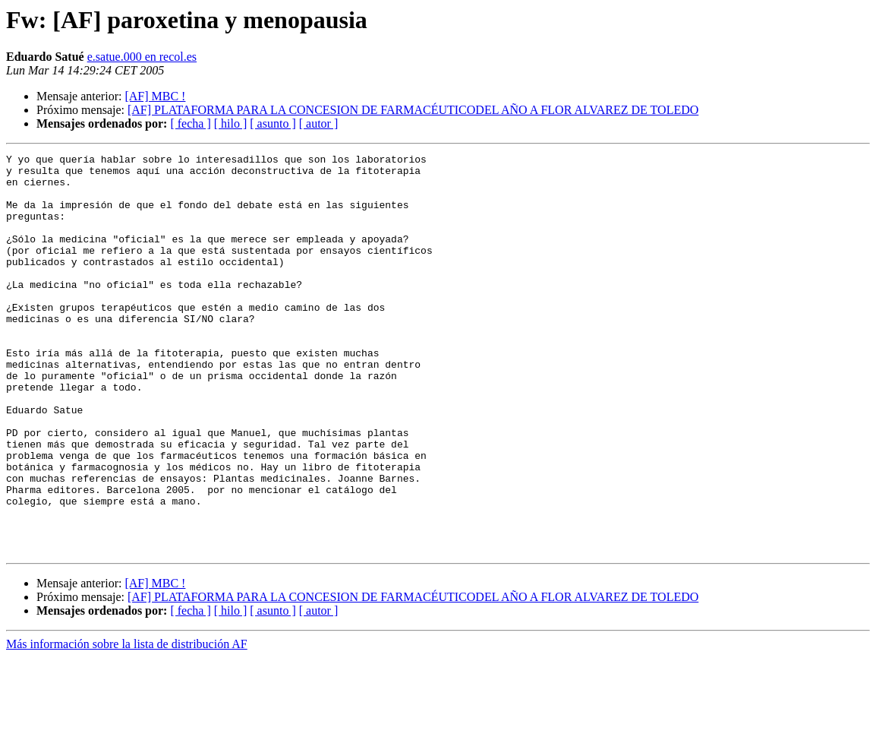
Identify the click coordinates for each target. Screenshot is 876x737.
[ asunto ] (272, 123)
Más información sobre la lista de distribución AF (126, 723)
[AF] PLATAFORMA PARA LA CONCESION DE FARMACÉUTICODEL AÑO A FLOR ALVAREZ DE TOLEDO (413, 109)
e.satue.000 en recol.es (142, 56)
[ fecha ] (190, 123)
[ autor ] (319, 123)
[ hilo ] (230, 123)
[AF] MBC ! (154, 96)
